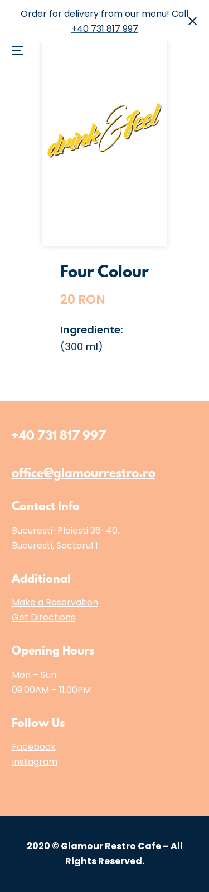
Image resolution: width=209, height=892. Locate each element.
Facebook (34, 746)
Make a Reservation (55, 602)
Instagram (34, 761)
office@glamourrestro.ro (83, 472)
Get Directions (43, 617)
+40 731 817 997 (104, 28)
